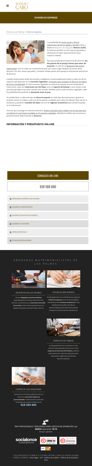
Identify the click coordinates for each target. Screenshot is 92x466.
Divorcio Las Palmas (15, 32)
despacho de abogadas (63, 47)
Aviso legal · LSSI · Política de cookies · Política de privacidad (54, 457)
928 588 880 (48, 186)
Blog (46, 460)
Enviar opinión (45, 431)
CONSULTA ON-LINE (47, 176)
